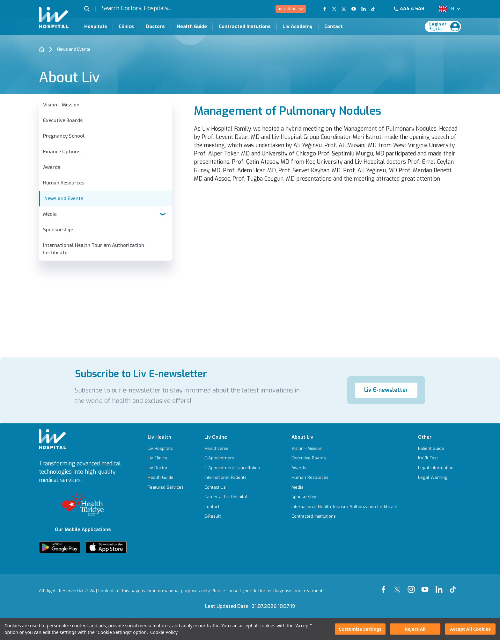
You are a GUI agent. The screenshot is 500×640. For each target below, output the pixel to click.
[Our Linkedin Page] (363, 8)
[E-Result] (232, 516)
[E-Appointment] (232, 458)
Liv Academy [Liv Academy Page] (297, 26)
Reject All (415, 629)
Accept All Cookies (470, 629)
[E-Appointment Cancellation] (232, 468)
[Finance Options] (105, 152)
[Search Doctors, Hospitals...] (154, 8)
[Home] (41, 49)
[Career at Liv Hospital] (232, 497)
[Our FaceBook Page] (324, 8)
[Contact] (232, 507)
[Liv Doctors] (166, 468)
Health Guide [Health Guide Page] (192, 26)
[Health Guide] (166, 477)
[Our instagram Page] (413, 585)
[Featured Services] (166, 487)
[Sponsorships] (105, 230)
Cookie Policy (164, 632)
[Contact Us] (232, 487)
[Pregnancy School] (105, 136)
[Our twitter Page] (334, 8)
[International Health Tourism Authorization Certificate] (105, 249)
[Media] (344, 487)
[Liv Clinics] (166, 458)
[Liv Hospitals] (166, 448)
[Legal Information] (435, 468)
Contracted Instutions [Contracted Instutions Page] (245, 26)
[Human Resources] (105, 183)
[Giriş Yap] (439, 26)
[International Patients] (232, 477)
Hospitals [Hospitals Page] (95, 26)
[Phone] (411, 8)
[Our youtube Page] (426, 585)
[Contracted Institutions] (344, 516)
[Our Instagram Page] (344, 8)
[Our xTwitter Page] (399, 585)
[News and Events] (105, 198)
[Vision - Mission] (105, 105)
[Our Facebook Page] (385, 585)
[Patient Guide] (435, 448)
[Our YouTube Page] (353, 8)
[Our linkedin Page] (440, 585)
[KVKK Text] (435, 458)
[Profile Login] (455, 26)
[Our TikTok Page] (376, 8)
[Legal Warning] (435, 477)
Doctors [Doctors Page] (155, 26)
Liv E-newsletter (386, 390)
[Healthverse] (232, 448)
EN (451, 8)
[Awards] (105, 167)
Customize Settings (360, 629)
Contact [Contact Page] (333, 26)
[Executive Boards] (105, 120)
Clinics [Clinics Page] (126, 26)
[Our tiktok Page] (454, 585)
